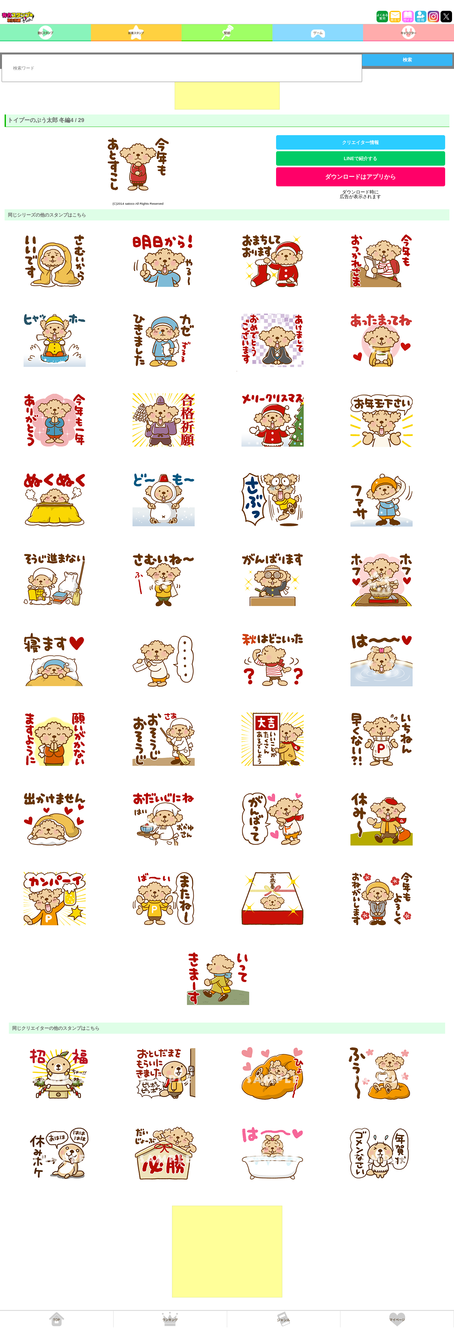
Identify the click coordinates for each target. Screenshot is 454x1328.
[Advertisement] (227, 93)
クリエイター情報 (360, 142)
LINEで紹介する (360, 158)
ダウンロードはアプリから (360, 177)
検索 (407, 59)
